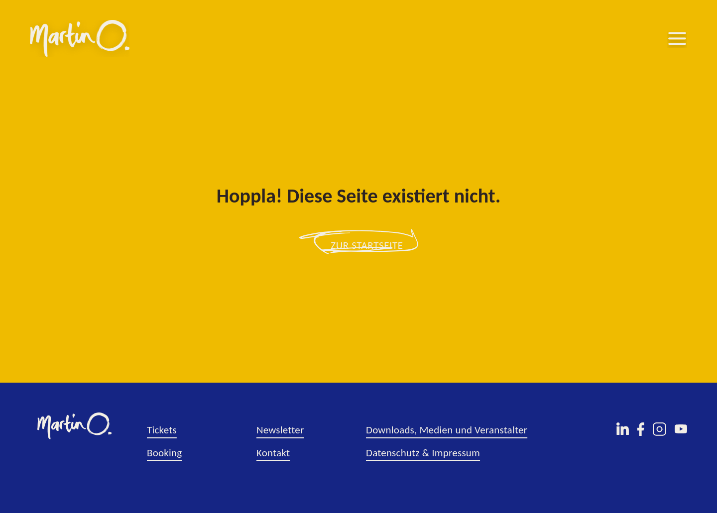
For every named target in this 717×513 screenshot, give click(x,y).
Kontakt (273, 452)
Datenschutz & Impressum (423, 452)
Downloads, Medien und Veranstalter (446, 429)
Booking (164, 452)
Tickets (162, 429)
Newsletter (280, 429)
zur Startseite (367, 245)
